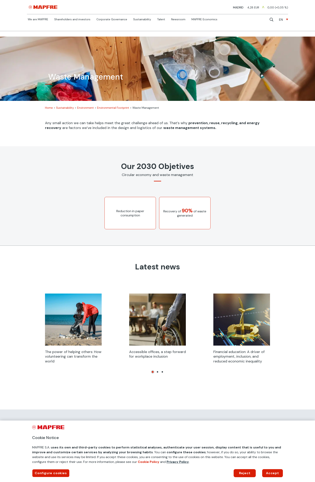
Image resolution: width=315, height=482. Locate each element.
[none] (283, 19)
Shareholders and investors (72, 19)
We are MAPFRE (38, 19)
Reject (245, 473)
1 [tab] (152, 371)
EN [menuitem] (281, 19)
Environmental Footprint (113, 107)
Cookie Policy (148, 462)
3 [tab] (162, 371)
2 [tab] (157, 371)
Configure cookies (51, 473)
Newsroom (178, 19)
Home (49, 107)
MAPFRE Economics (204, 19)
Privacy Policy (178, 462)
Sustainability (142, 19)
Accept (272, 473)
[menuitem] (283, 19)
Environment (85, 107)
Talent (161, 19)
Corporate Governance (111, 19)
